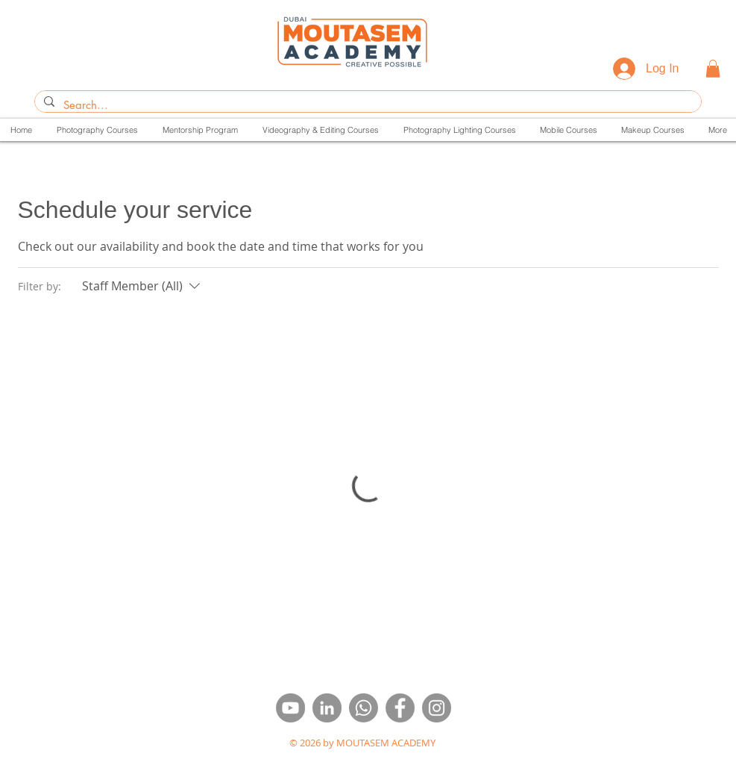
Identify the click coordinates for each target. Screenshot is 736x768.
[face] (400, 707)
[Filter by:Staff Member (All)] (143, 286)
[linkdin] (327, 707)
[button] (712, 69)
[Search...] (366, 105)
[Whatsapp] (363, 707)
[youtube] (290, 707)
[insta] (436, 707)
